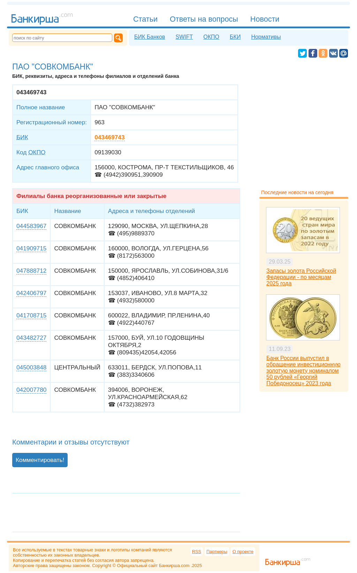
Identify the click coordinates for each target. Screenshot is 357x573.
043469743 (109, 137)
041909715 (31, 248)
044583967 (31, 225)
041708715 (31, 315)
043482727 (31, 337)
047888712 (31, 270)
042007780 (31, 389)
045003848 (31, 367)
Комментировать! (40, 459)
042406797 (31, 292)
